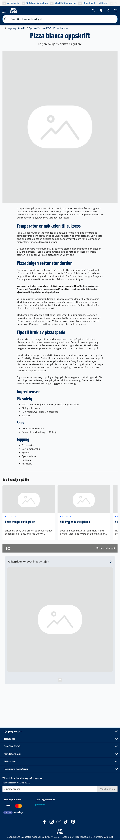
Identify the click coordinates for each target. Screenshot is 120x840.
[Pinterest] (73, 821)
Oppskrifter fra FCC (39, 28)
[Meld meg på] (107, 789)
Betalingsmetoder (13, 799)
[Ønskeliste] (108, 10)
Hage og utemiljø (16, 28)
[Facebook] (44, 821)
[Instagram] (51, 821)
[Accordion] (60, 731)
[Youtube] (58, 821)
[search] (6, 19)
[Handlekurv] (115, 10)
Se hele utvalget (105, 548)
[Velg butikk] (101, 10)
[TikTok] (66, 821)
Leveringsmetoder (45, 799)
